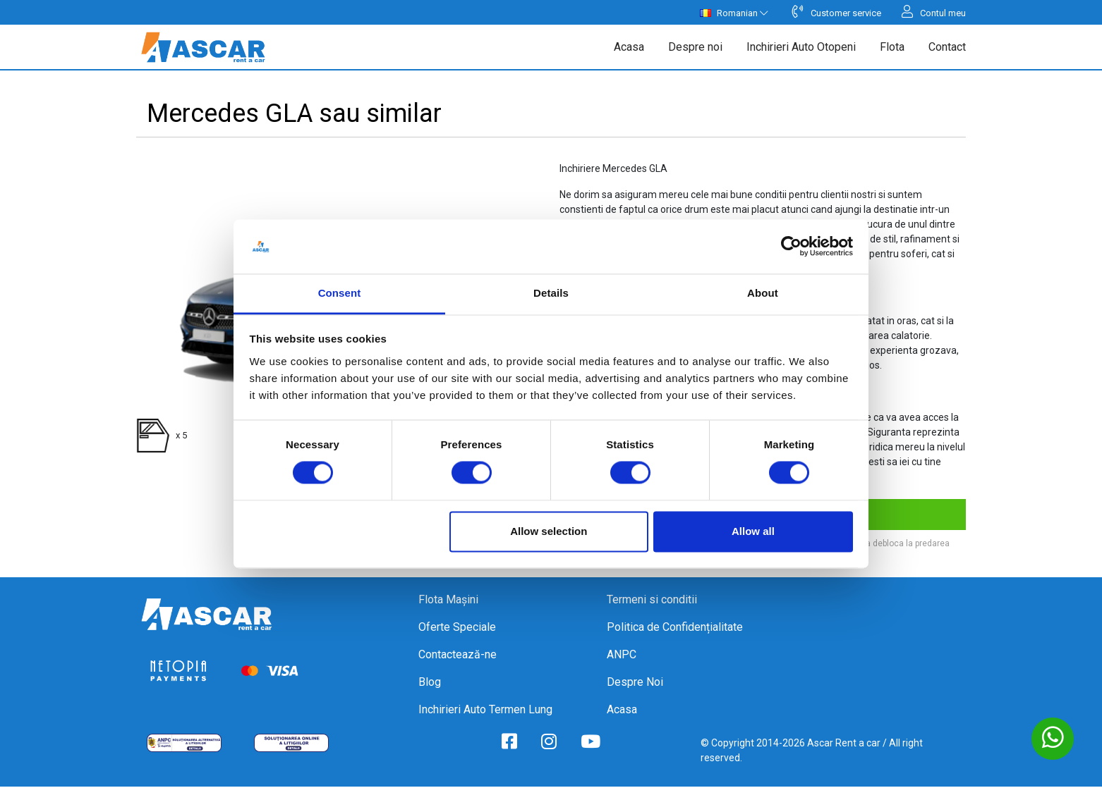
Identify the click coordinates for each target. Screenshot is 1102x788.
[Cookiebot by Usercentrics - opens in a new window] (791, 246)
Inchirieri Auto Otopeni (801, 47)
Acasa (629, 47)
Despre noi (695, 47)
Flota (892, 47)
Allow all (753, 531)
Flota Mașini (448, 601)
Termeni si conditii (652, 601)
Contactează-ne (457, 656)
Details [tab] (551, 293)
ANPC (621, 656)
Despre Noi (635, 683)
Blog (429, 683)
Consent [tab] (339, 293)
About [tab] (762, 293)
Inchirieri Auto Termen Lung (485, 711)
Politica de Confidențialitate (675, 628)
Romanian (734, 13)
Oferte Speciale (457, 628)
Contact (947, 47)
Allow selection (548, 531)
